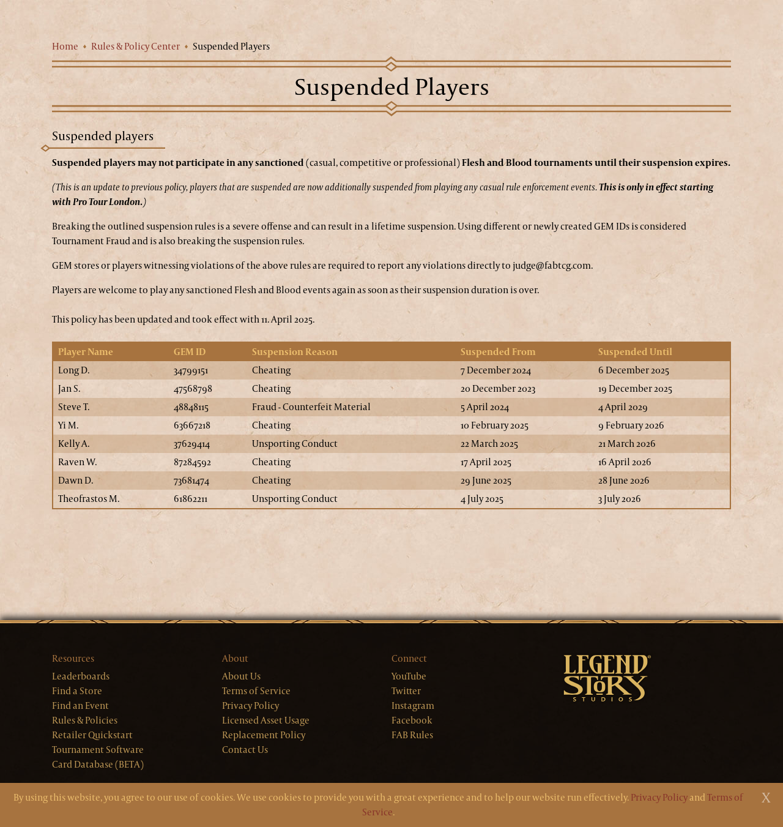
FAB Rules (412, 734)
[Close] (766, 797)
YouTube (409, 676)
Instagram (413, 705)
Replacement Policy (263, 734)
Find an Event (80, 705)
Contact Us (245, 749)
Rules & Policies (84, 720)
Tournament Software (98, 749)
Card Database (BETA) (98, 764)
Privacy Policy (250, 705)
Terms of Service (256, 690)
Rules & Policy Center (135, 46)
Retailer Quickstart (92, 734)
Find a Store (77, 690)
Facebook (412, 720)
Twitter (406, 690)
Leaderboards (80, 676)
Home (65, 46)
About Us (241, 676)
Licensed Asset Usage (266, 720)
